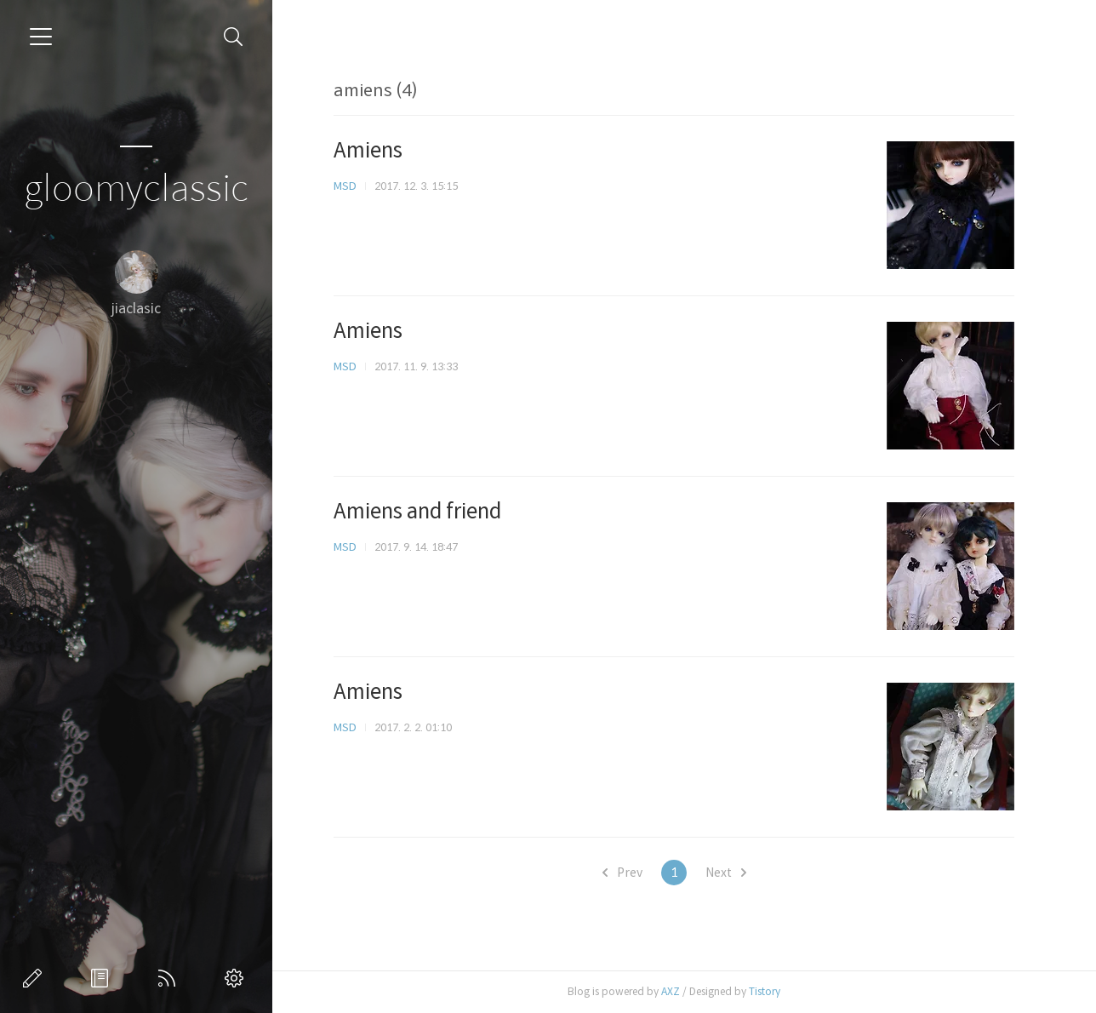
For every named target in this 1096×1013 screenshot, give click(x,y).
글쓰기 (35, 978)
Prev (622, 872)
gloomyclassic (136, 189)
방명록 (103, 978)
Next (725, 872)
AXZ (670, 991)
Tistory (764, 991)
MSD (345, 186)
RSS (170, 978)
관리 (237, 978)
